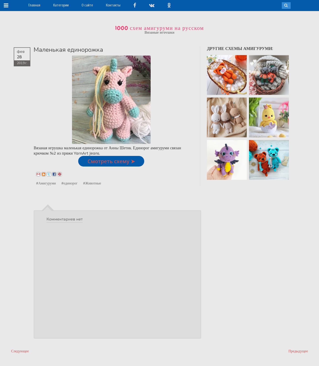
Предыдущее (298, 351)
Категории (61, 5)
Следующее (20, 351)
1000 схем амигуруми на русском (159, 28)
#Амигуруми (46, 183)
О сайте (87, 5)
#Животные (92, 183)
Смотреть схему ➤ (111, 161)
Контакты (113, 5)
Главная (34, 5)
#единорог (69, 183)
